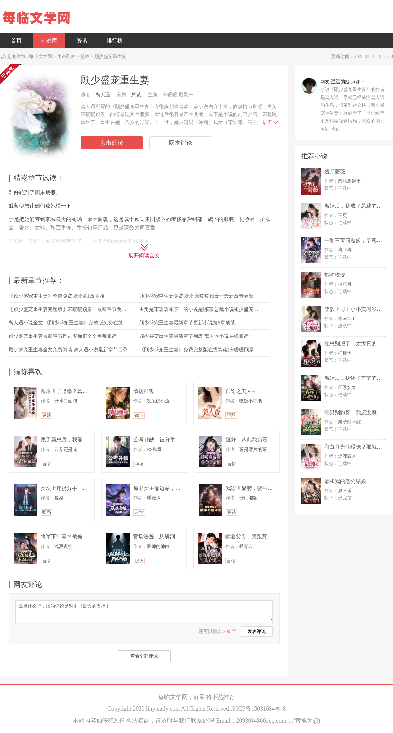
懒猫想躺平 (349, 181)
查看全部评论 (144, 656)
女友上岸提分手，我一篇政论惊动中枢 (85, 488)
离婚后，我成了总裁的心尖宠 (358, 206)
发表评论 (257, 631)
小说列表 (66, 56)
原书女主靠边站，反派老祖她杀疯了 (175, 488)
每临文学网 (40, 56)
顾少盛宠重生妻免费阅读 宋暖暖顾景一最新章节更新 (196, 296)
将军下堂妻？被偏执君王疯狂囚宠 (80, 536)
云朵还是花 (65, 449)
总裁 (84, 56)
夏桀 (59, 497)
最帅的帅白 (158, 546)
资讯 (82, 40)
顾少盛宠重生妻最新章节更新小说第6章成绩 (187, 322)
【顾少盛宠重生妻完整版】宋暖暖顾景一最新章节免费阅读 (72, 309)
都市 (138, 415)
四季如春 (347, 387)
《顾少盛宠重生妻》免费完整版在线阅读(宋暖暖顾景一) (199, 349)
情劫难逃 (143, 391)
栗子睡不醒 (349, 421)
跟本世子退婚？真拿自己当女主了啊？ (85, 391)
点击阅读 (111, 143)
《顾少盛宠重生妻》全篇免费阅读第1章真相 (56, 296)
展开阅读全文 (144, 255)
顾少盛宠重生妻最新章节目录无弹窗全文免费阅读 (63, 336)
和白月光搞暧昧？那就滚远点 (358, 447)
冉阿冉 (345, 249)
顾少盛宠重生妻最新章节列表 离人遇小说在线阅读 (194, 336)
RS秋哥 (154, 449)
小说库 (49, 40)
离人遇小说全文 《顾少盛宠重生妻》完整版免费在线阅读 (71, 322)
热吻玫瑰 (334, 275)
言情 (46, 463)
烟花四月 (347, 456)
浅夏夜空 (63, 546)
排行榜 (114, 40)
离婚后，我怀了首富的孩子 (355, 378)
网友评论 (180, 143)
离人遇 (102, 94)
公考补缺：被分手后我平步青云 (170, 439)
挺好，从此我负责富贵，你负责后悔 (267, 439)
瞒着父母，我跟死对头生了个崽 (262, 536)
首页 (16, 40)
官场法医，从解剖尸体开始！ (167, 536)
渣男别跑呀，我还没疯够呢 (355, 412)
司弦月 (345, 284)
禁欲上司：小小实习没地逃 (355, 309)
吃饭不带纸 (250, 400)
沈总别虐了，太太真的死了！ (358, 343)
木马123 (346, 318)
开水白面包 (65, 400)
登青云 (246, 546)
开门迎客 (248, 497)
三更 (342, 215)
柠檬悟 (345, 353)
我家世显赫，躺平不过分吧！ (260, 488)
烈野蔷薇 (334, 171)
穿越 (46, 415)
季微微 (154, 497)
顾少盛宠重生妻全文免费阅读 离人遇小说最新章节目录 (68, 349)
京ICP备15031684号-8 (258, 708)
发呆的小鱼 (158, 400)
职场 (231, 415)
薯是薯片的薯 (253, 449)
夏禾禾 (345, 490)
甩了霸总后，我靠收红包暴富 (75, 439)
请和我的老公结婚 (345, 481)
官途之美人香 (241, 391)
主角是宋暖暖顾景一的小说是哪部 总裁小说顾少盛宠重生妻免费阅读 (213, 309)
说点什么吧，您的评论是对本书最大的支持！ (144, 611)
